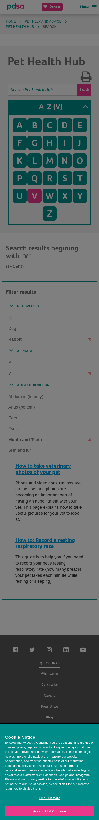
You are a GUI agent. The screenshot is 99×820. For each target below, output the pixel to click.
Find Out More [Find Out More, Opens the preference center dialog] (49, 798)
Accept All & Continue (49, 811)
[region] (49, 771)
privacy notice (37, 779)
